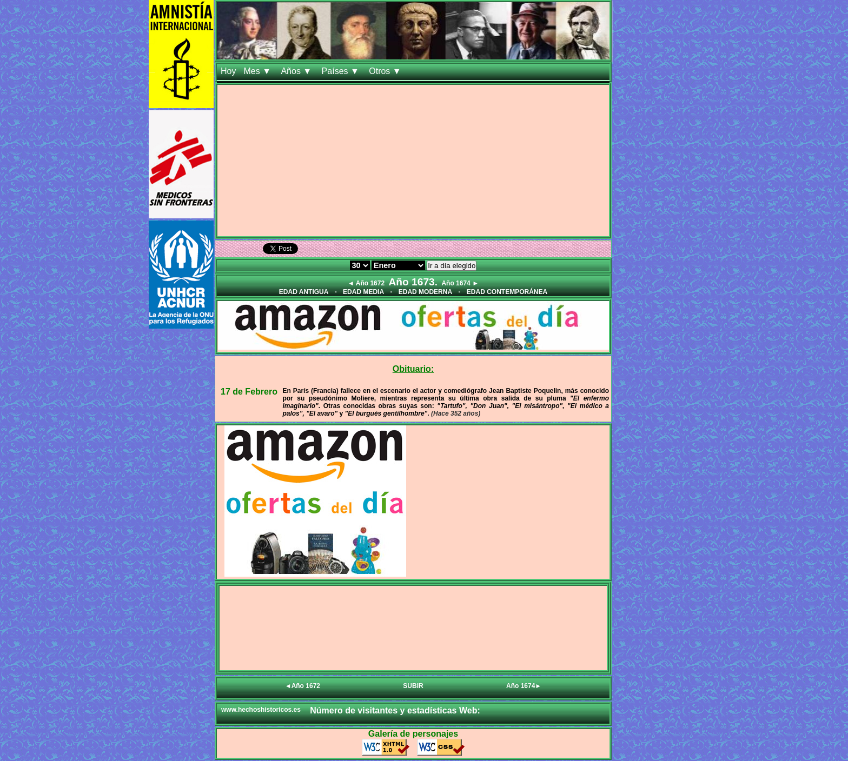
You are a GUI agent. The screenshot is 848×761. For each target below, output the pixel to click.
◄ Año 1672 (366, 283)
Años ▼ (297, 71)
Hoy (228, 71)
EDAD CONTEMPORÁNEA (507, 292)
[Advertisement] (413, 160)
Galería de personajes (413, 733)
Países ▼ (342, 71)
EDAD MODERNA (425, 292)
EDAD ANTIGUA (304, 292)
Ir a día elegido (451, 266)
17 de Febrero (249, 391)
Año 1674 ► (460, 283)
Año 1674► (523, 686)
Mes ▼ (258, 71)
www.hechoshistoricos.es (261, 709)
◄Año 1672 (302, 686)
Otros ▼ (386, 71)
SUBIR (413, 686)
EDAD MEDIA (363, 292)
